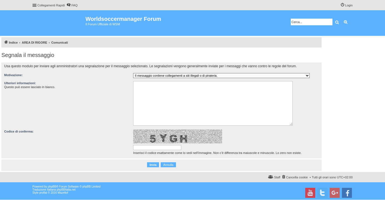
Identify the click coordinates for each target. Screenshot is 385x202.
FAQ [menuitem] (74, 5)
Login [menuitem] (349, 5)
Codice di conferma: (19, 131)
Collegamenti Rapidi (51, 5)
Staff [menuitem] (277, 177)
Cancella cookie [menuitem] (297, 177)
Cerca (337, 22)
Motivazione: (13, 75)
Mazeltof (63, 192)
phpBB (52, 186)
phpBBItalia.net (66, 189)
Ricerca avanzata (346, 22)
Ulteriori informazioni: (20, 83)
